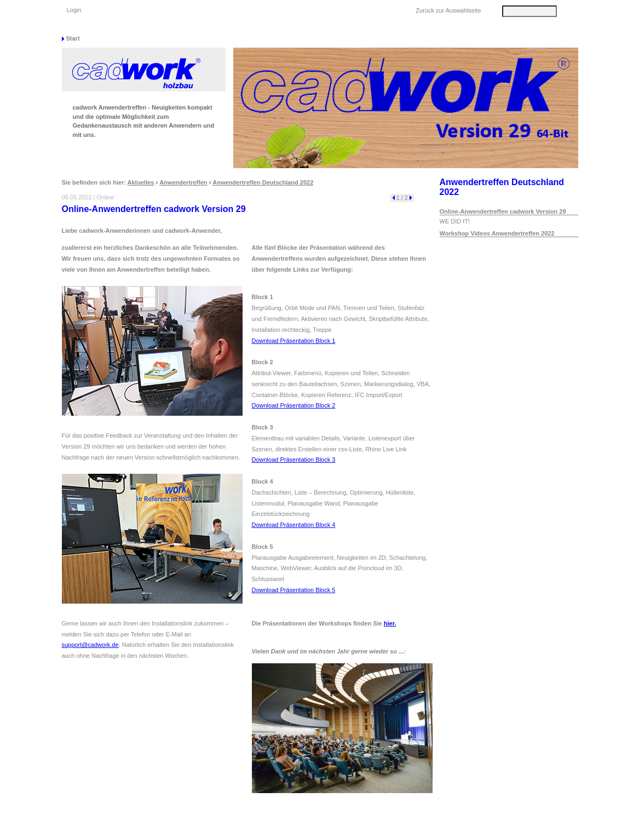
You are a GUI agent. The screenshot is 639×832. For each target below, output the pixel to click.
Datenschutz (442, 821)
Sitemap (396, 821)
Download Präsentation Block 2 (294, 405)
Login (74, 10)
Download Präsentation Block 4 (294, 524)
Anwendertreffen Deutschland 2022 (262, 182)
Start (73, 38)
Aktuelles (141, 182)
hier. (390, 623)
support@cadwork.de (90, 644)
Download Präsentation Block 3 (294, 459)
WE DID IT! (455, 221)
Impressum (492, 821)
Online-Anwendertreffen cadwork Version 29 (503, 211)
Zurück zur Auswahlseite (448, 10)
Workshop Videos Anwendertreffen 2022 (497, 233)
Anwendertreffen (183, 182)
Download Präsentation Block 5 (294, 590)
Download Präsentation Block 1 (294, 340)
